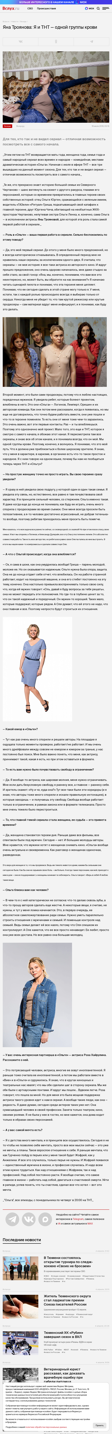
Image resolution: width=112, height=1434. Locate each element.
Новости (14, 21)
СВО (30, 8)
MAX (90, 1223)
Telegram (78, 1219)
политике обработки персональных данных (46, 1427)
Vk (59, 1223)
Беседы (23, 21)
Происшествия (46, 8)
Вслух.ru (11, 8)
